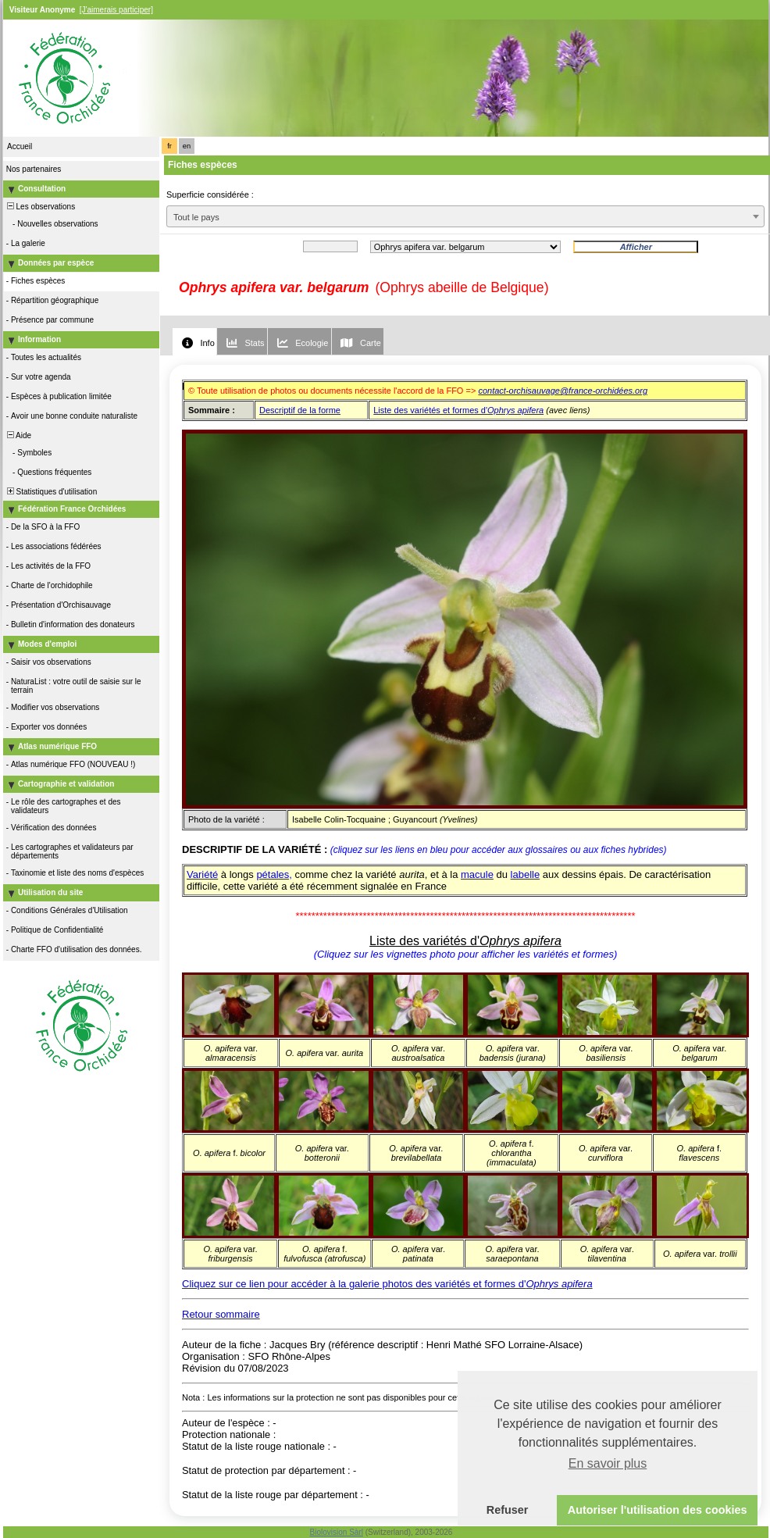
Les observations (40, 206)
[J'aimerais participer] (116, 9)
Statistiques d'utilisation (51, 491)
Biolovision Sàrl (336, 1532)
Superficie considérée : (210, 194)
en (187, 146)
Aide (18, 435)
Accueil (19, 146)
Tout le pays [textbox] (196, 217)
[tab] (194, 341)
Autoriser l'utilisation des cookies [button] (657, 1510)
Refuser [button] (508, 1510)
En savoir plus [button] (608, 1463)
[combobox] (465, 216)
